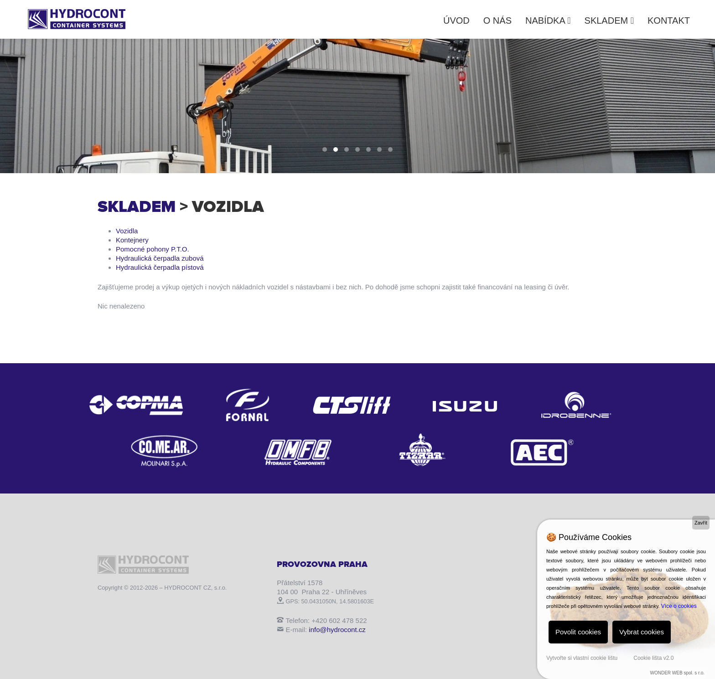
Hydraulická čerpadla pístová (160, 267)
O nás (497, 20)
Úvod (456, 20)
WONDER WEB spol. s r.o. (677, 672)
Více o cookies (679, 606)
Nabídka (548, 20)
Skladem (609, 20)
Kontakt (669, 20)
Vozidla (127, 231)
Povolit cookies (578, 632)
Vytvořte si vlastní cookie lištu (581, 658)
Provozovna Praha (322, 564)
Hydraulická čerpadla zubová (160, 258)
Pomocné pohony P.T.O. (152, 249)
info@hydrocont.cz (337, 629)
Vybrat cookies (641, 632)
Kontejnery (132, 240)
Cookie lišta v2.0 (653, 658)
